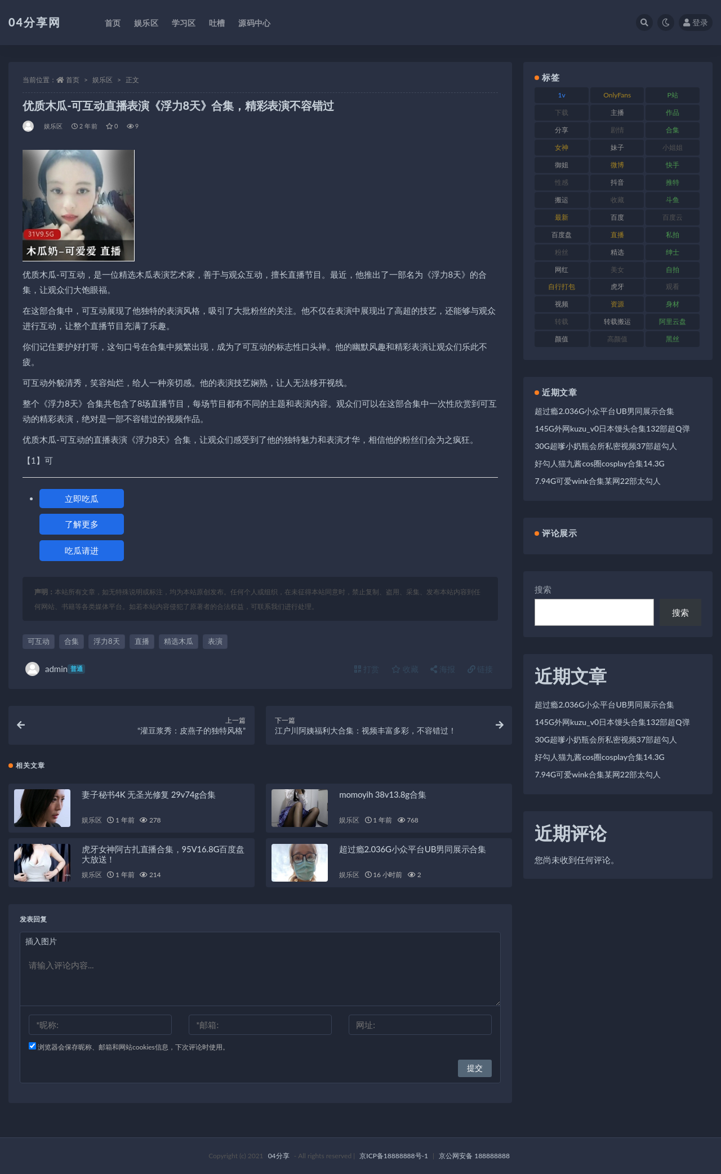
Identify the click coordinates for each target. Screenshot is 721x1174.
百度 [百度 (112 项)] (617, 217)
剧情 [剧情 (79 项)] (617, 130)
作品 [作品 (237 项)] (672, 112)
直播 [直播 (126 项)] (617, 234)
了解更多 (82, 524)
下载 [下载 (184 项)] (561, 112)
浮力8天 (107, 641)
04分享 (279, 1155)
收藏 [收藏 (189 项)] (617, 199)
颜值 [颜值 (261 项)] (561, 339)
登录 (695, 22)
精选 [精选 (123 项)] (617, 252)
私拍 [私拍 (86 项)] (672, 234)
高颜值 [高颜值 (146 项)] (617, 339)
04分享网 (34, 22)
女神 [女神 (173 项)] (561, 147)
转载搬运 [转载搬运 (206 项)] (617, 321)
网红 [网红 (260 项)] (561, 269)
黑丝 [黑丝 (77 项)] (672, 339)
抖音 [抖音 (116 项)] (617, 182)
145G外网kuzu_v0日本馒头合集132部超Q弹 (612, 428)
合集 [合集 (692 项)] (672, 130)
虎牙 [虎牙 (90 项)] (617, 286)
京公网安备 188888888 (474, 1155)
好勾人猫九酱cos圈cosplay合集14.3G (599, 463)
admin (55, 669)
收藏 (405, 669)
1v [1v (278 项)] (562, 95)
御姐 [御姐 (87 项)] (561, 165)
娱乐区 (102, 79)
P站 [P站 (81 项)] (672, 95)
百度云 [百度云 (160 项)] (672, 217)
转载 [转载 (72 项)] (561, 321)
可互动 (39, 641)
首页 (72, 79)
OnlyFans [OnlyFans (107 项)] (617, 95)
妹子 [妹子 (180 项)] (617, 147)
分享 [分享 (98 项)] (561, 130)
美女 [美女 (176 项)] (617, 269)
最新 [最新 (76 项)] (561, 217)
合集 (71, 641)
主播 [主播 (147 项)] (617, 112)
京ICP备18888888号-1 (393, 1155)
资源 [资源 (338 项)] (617, 304)
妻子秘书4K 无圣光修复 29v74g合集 (149, 794)
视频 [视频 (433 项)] (561, 304)
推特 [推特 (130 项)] (672, 182)
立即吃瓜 (82, 498)
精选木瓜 (178, 641)
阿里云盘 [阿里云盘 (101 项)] (672, 321)
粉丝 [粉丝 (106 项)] (561, 252)
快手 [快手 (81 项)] (672, 165)
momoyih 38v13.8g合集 (382, 794)
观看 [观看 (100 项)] (672, 286)
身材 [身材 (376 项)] (672, 304)
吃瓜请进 (82, 550)
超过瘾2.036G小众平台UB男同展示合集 (412, 849)
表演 (215, 641)
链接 (480, 669)
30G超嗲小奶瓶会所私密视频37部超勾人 (606, 446)
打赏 (366, 669)
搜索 (543, 589)
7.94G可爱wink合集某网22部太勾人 (598, 481)
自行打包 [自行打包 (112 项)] (561, 286)
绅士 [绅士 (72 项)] (672, 252)
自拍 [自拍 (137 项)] (672, 269)
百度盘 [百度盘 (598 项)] (561, 234)
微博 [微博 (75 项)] (617, 165)
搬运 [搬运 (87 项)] (561, 199)
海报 (442, 669)
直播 (142, 641)
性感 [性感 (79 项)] (561, 182)
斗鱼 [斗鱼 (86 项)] (672, 199)
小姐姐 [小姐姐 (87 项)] (672, 147)
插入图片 (41, 941)
